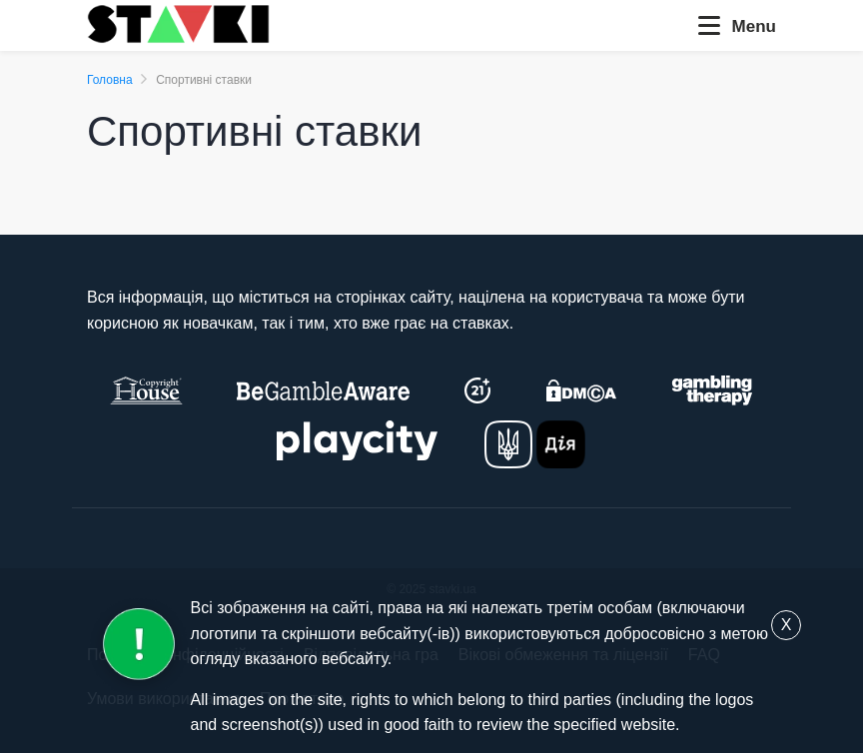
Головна (110, 80)
